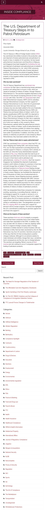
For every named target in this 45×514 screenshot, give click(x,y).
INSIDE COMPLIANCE (17, 11)
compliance (11, 252)
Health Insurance (10, 418)
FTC (6, 410)
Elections (8, 364)
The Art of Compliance (12, 490)
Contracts (8, 343)
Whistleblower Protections (13, 507)
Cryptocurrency (10, 347)
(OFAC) (38, 54)
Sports (7, 477)
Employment (9, 368)
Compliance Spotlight (12, 339)
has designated (28, 97)
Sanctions (6, 256)
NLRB (7, 456)
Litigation (8, 444)
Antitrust (8, 318)
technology (9, 486)
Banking (7, 330)
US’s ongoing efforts (12, 204)
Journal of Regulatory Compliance (12, 254)
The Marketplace (10, 494)
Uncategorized (19, 40)
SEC (6, 473)
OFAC (24, 254)
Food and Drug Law (11, 402)
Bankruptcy (9, 334)
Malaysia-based (24, 168)
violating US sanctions (21, 160)
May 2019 (14, 154)
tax (6, 482)
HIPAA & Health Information (14, 427)
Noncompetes (9, 460)
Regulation (37, 254)
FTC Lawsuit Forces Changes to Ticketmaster (20, 302)
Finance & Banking (11, 397)
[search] (42, 2)
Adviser (7, 313)
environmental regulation (13, 381)
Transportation (10, 498)
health (7, 414)
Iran (28, 252)
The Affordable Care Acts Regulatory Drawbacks (21, 288)
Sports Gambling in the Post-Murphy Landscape (21, 292)
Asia (5, 252)
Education (8, 360)
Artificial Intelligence (11, 322)
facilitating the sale (34, 64)
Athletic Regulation (11, 326)
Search (3, 267)
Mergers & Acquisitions (12, 448)
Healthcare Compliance (12, 423)
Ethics (7, 389)
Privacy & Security (11, 465)
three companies (22, 143)
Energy (7, 372)
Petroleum (30, 254)
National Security (10, 452)
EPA (6, 385)
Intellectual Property (11, 431)
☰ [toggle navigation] (3, 2)
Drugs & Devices (10, 355)
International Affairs (20, 252)
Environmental (10, 376)
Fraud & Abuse (10, 406)
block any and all (19, 217)
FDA (6, 393)
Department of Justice (12, 351)
